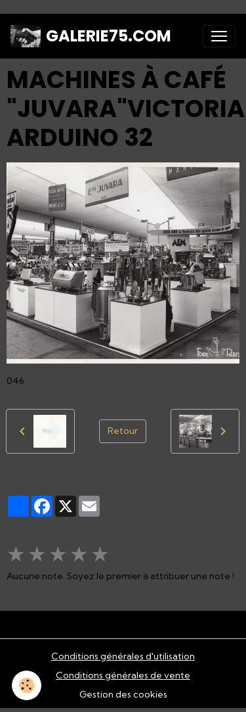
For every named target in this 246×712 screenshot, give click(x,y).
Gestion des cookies (123, 694)
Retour (123, 431)
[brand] (90, 36)
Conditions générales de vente (123, 675)
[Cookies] (26, 685)
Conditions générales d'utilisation (123, 656)
